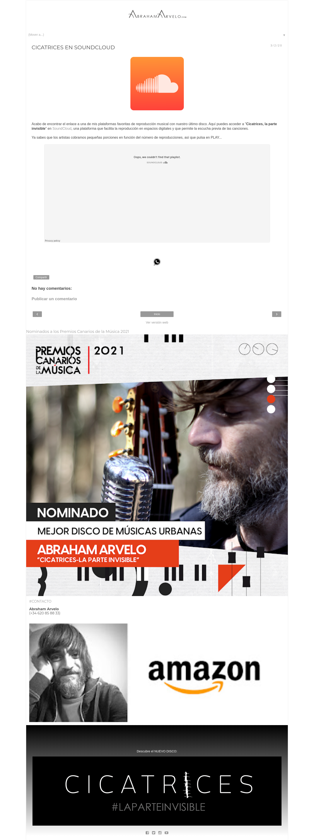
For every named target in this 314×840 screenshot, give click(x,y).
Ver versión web (157, 322)
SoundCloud (61, 128)
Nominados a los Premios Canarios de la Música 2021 (77, 331)
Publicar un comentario (54, 298)
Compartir (41, 277)
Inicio (157, 314)
